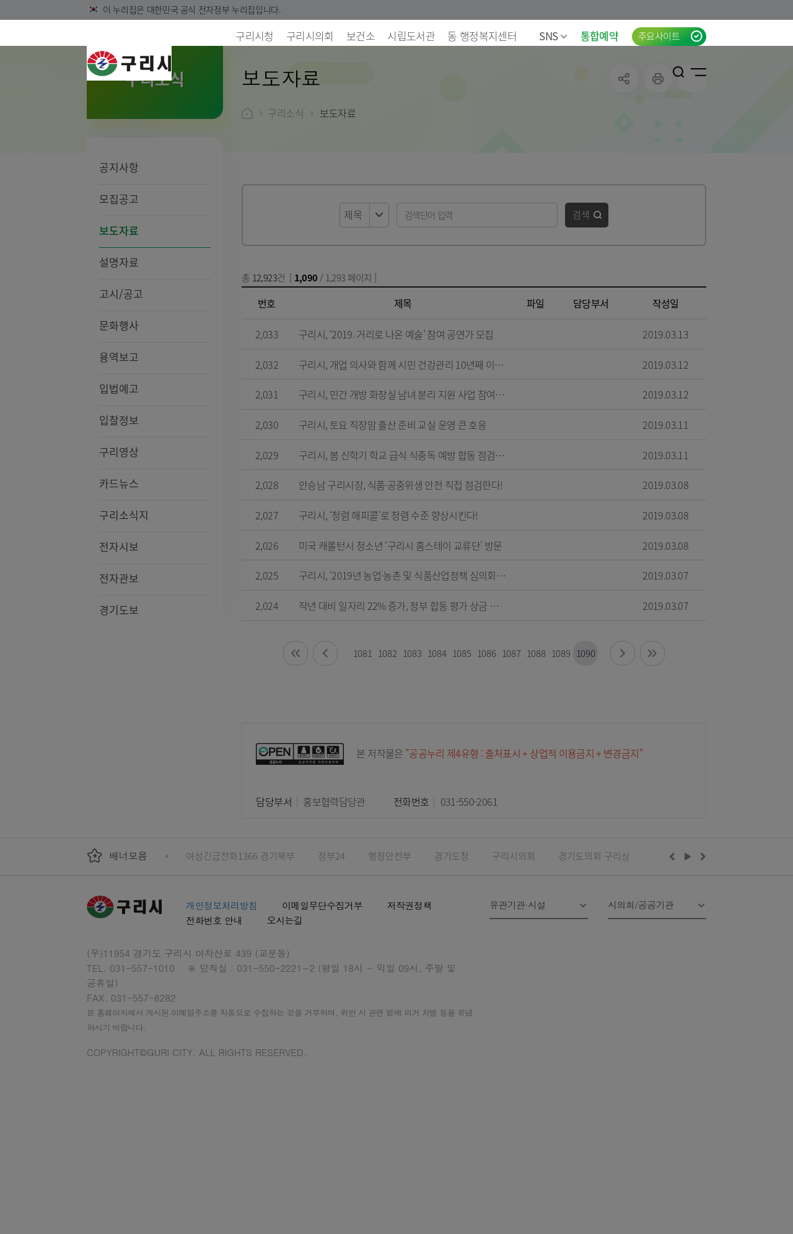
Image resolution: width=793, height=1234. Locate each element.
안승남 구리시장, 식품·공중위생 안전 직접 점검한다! (400, 565)
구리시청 (254, 35)
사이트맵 (698, 72)
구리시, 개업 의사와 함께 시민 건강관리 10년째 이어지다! (411, 445)
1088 (536, 733)
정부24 (331, 936)
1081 (362, 733)
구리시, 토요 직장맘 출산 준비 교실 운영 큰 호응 (392, 505)
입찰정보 (119, 500)
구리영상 (119, 532)
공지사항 (119, 247)
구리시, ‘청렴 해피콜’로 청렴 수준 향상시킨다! (388, 595)
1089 (561, 733)
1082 (387, 733)
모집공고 (119, 279)
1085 (461, 733)
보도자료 (119, 311)
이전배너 (675, 936)
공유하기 (624, 159)
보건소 (360, 35)
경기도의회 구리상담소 (602, 936)
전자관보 (119, 658)
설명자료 (119, 342)
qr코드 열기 (692, 159)
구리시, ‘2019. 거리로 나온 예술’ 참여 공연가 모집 (396, 414)
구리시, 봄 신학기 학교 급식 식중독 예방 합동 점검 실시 (407, 535)
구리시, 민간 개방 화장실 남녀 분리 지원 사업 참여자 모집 (411, 474)
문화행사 (119, 405)
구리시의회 (310, 35)
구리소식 (286, 193)
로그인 (660, 72)
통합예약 (599, 35)
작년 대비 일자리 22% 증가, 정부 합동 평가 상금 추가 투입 (413, 686)
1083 (412, 733)
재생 (687, 936)
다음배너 (701, 936)
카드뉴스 (119, 563)
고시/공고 (121, 374)
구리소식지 (124, 595)
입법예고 (119, 469)
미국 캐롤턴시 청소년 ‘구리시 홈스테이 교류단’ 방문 (400, 626)
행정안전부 (389, 936)
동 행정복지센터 (482, 35)
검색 (581, 294)
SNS (553, 35)
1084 (437, 733)
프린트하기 (658, 159)
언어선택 (638, 72)
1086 (486, 733)
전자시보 (119, 627)
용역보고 (119, 437)
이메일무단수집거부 (322, 985)
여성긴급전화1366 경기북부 (240, 936)
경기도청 (451, 936)
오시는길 (285, 1000)
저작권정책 (409, 985)
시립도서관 (411, 35)
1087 (511, 733)
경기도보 (119, 690)
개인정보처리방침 (221, 985)
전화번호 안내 (214, 1000)
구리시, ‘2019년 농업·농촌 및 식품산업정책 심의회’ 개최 (408, 655)
